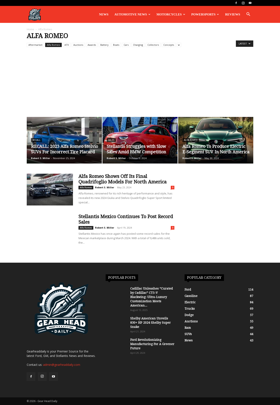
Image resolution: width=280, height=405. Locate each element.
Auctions (78, 44)
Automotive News (132, 14)
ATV (66, 44)
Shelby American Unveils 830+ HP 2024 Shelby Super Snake (150, 323)
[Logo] (34, 14)
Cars (126, 44)
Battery (104, 44)
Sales (111, 140)
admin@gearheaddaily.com (61, 365)
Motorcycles (171, 14)
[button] (248, 15)
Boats (116, 44)
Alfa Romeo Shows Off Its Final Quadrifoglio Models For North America (122, 179)
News (103, 14)
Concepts (168, 44)
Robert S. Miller (40, 158)
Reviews (232, 14)
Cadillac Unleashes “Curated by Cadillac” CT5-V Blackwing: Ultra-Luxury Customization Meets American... (151, 297)
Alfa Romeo (53, 44)
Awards (92, 44)
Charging (138, 44)
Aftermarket (35, 44)
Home (30, 29)
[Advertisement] (140, 85)
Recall (36, 140)
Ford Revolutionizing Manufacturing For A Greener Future (152, 344)
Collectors (153, 44)
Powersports (205, 14)
